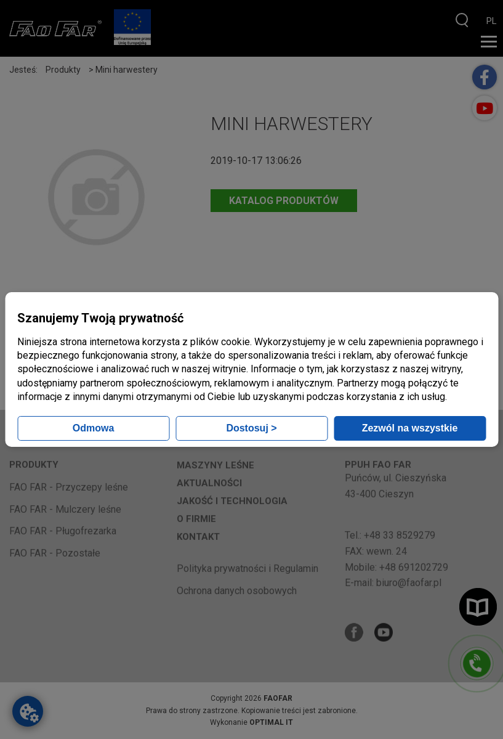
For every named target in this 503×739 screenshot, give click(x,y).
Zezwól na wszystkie (410, 428)
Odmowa (94, 428)
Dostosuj (251, 428)
